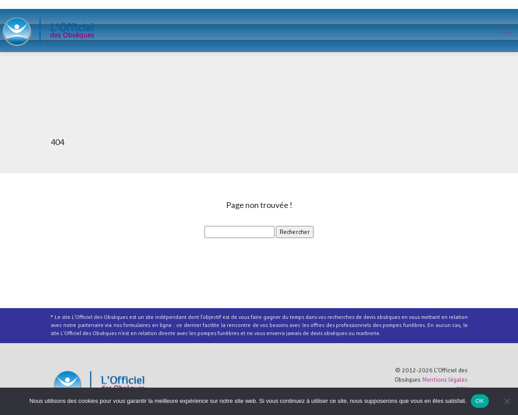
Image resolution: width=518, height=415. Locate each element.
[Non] (506, 401)
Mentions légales (445, 380)
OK (479, 400)
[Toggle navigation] (505, 31)
